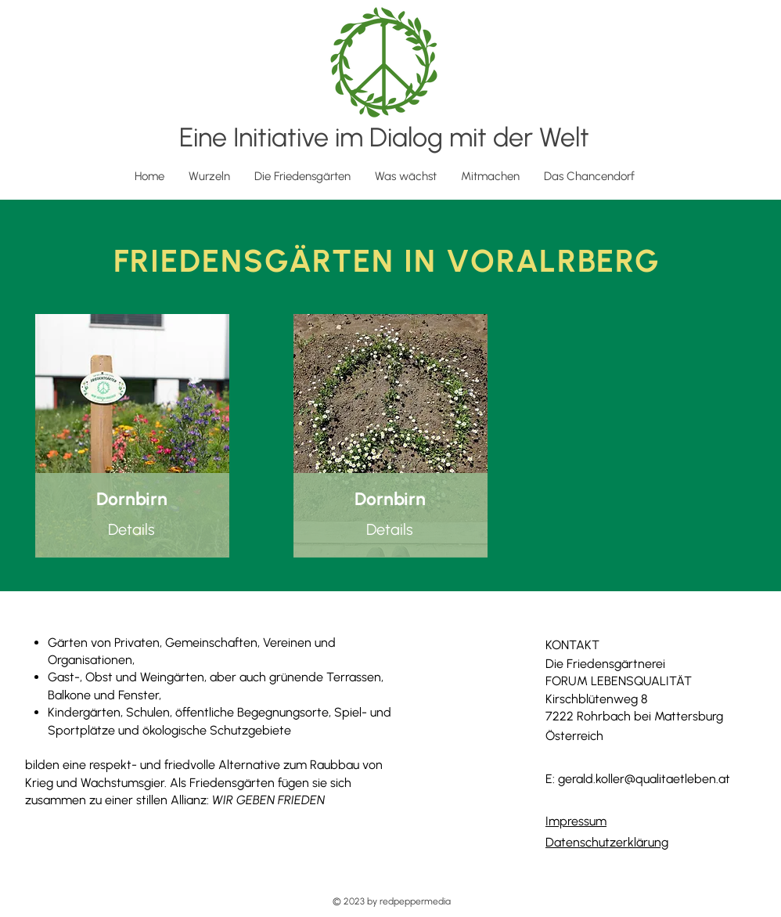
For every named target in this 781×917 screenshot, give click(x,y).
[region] (132, 436)
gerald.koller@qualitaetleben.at (644, 778)
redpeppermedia (415, 901)
